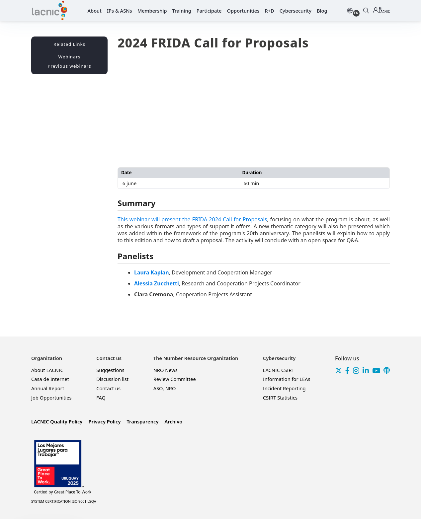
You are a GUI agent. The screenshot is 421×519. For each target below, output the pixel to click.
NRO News (165, 370)
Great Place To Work (62, 492)
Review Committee (174, 379)
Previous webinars (69, 66)
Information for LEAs (286, 379)
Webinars (69, 57)
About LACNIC (47, 370)
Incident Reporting (284, 388)
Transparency (142, 421)
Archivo (173, 421)
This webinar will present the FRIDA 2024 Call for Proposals (192, 219)
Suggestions (110, 370)
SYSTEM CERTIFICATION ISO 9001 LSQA (63, 501)
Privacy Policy (104, 421)
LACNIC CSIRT (279, 370)
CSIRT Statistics (280, 397)
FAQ (101, 397)
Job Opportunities (51, 397)
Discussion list (112, 379)
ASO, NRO (164, 388)
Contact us (108, 388)
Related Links (69, 44)
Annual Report (47, 388)
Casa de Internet (50, 379)
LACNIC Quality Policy (56, 421)
